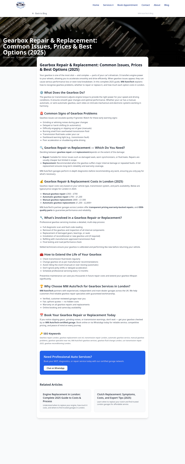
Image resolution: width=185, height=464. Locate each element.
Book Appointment (127, 4)
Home (96, 4)
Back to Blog (39, 13)
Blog (166, 4)
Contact (146, 4)
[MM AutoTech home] (20, 5)
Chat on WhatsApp (55, 368)
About (157, 4)
